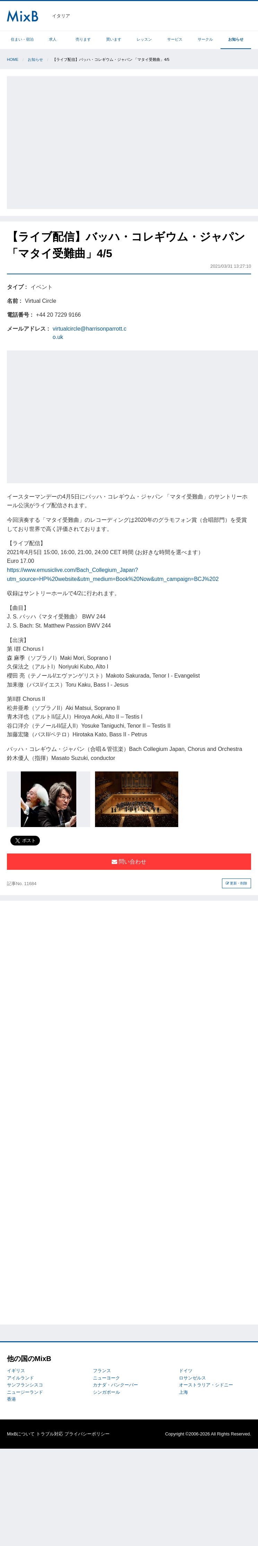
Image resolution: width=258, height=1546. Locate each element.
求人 (53, 39)
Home (12, 59)
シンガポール (106, 1392)
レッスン (144, 39)
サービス (174, 39)
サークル (205, 39)
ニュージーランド (25, 1392)
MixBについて (21, 1433)
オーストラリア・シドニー (206, 1384)
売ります (83, 39)
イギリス (16, 1370)
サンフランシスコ (25, 1384)
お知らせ (235, 39)
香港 (11, 1399)
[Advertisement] (65, 141)
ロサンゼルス (192, 1378)
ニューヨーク (106, 1378)
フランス (102, 1370)
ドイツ (185, 1370)
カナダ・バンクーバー (115, 1384)
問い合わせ (129, 862)
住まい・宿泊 (22, 39)
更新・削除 (237, 883)
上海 (183, 1392)
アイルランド (20, 1378)
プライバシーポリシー (87, 1433)
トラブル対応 (49, 1433)
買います (113, 39)
